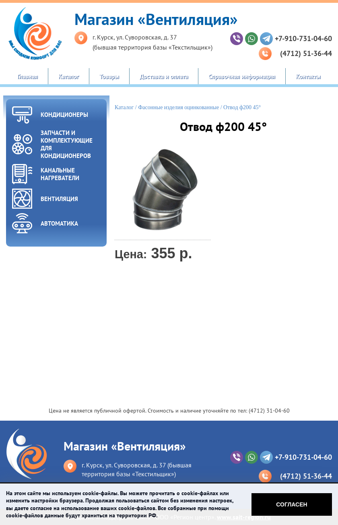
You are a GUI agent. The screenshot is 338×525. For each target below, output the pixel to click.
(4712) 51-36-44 (306, 53)
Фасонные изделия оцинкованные (178, 107)
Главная (27, 76)
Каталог (68, 76)
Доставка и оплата (164, 76)
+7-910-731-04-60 (303, 38)
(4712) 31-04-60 (269, 410)
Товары (109, 76)
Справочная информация (241, 76)
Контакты (308, 76)
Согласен (291, 504)
